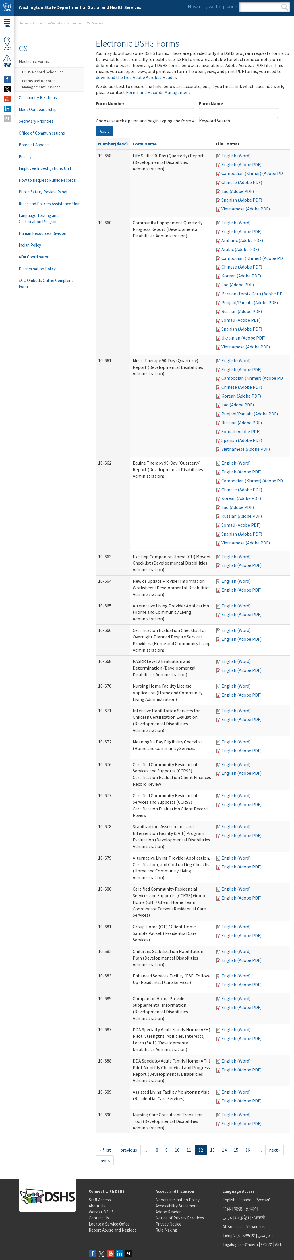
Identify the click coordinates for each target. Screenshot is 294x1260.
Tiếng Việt (231, 1235)
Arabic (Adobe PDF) (240, 249)
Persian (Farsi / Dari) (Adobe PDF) (253, 293)
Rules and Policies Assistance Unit (49, 203)
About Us (97, 1206)
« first (105, 1150)
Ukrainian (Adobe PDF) (243, 338)
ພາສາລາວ (248, 1244)
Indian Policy (30, 245)
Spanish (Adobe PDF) (241, 200)
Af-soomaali (233, 1226)
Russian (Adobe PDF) (241, 311)
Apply (104, 131)
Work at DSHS (101, 1212)
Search (285, 7)
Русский (262, 1200)
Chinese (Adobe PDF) (241, 182)
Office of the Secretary (49, 23)
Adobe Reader (168, 1212)
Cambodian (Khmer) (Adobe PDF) (254, 173)
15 (236, 1150)
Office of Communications (42, 133)
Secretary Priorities (36, 121)
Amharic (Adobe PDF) (242, 240)
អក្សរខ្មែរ (242, 1217)
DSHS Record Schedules (43, 71)
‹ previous (127, 1150)
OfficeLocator (7, 43)
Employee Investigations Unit (45, 168)
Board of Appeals (34, 144)
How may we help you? (212, 6)
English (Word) (236, 155)
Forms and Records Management (158, 92)
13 (212, 1150)
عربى (227, 1217)
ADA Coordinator (34, 257)
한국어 (251, 1208)
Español (245, 1200)
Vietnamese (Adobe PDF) (245, 209)
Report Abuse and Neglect (112, 1230)
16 (247, 1150)
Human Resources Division (42, 233)
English (229, 1200)
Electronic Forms (34, 61)
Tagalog (230, 1244)
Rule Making (166, 1230)
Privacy (25, 156)
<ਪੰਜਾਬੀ (258, 1217)
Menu (7, 23)
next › (274, 1150)
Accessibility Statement (177, 1206)
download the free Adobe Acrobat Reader (136, 77)
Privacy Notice (168, 1224)
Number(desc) (113, 144)
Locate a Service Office (109, 1224)
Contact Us (99, 1218)
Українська (256, 1226)
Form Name (211, 103)
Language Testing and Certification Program (39, 218)
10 (177, 1150)
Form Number (110, 103)
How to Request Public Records (47, 180)
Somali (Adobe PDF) (240, 320)
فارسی (264, 1235)
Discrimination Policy (37, 268)
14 (224, 1150)
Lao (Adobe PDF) (237, 191)
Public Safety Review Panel (43, 192)
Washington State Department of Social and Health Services (80, 7)
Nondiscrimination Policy (178, 1200)
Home (23, 23)
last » (104, 1160)
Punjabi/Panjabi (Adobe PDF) (249, 302)
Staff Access (100, 1200)
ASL (278, 1244)
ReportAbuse (7, 60)
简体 (227, 1208)
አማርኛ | (249, 1235)
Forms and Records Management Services (41, 83)
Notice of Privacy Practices (180, 1218)
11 (189, 1150)
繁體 (238, 1208)
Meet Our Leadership (38, 109)
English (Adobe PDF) (241, 164)
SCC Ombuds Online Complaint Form (46, 283)
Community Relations (38, 97)
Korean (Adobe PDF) (241, 276)
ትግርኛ (266, 1244)
